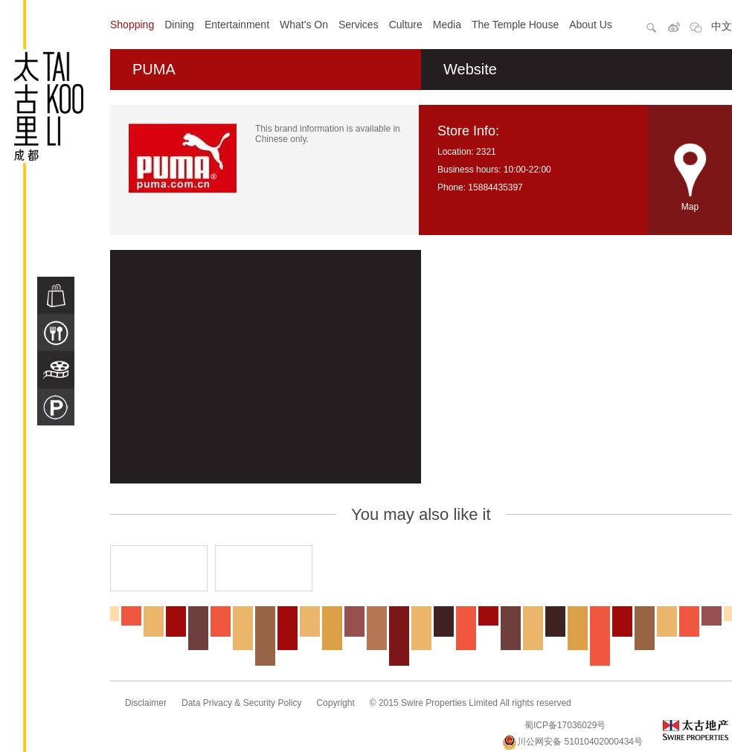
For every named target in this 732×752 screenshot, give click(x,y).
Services (358, 24)
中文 (721, 26)
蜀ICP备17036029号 (565, 725)
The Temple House (515, 24)
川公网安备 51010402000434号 (572, 741)
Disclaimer (146, 703)
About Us (590, 24)
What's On (304, 24)
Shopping (132, 24)
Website (470, 69)
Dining (179, 24)
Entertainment (237, 24)
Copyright (335, 703)
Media (447, 24)
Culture (406, 24)
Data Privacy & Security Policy (241, 703)
